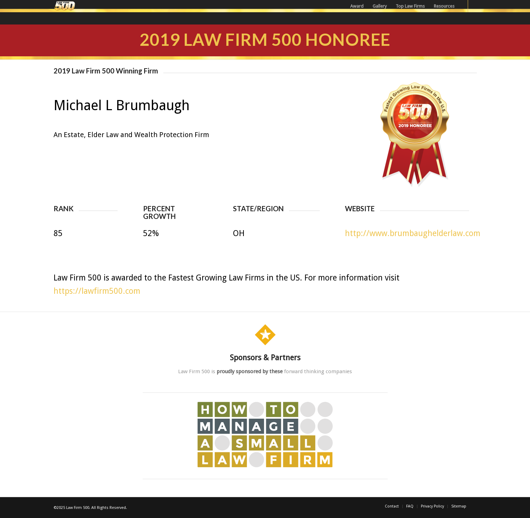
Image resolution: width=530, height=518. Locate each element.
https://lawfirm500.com (97, 291)
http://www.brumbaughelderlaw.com (412, 233)
